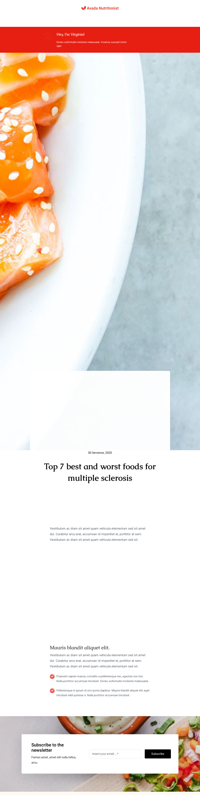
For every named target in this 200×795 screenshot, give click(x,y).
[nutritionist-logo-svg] (100, 7)
